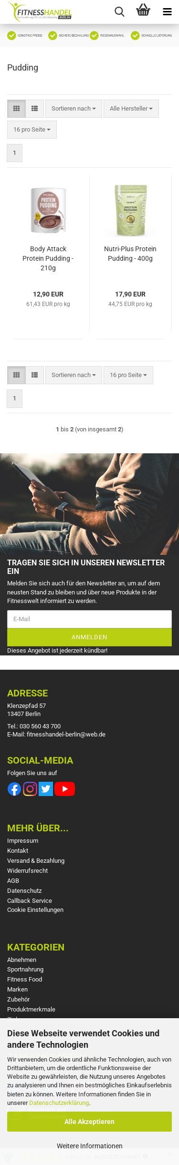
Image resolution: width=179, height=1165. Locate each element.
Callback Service (29, 900)
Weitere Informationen (90, 1146)
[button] (16, 109)
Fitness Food (24, 979)
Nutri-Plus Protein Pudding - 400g (130, 253)
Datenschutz (24, 890)
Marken (17, 989)
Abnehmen (21, 959)
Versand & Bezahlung (35, 860)
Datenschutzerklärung (59, 1102)
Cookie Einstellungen (35, 909)
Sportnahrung (25, 969)
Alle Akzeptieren (89, 1121)
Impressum (22, 840)
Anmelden (89, 637)
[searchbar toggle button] (119, 12)
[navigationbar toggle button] (167, 12)
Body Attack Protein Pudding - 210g (48, 258)
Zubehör (18, 999)
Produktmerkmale (31, 1009)
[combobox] (73, 109)
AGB (13, 880)
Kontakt (17, 850)
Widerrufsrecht (27, 870)
